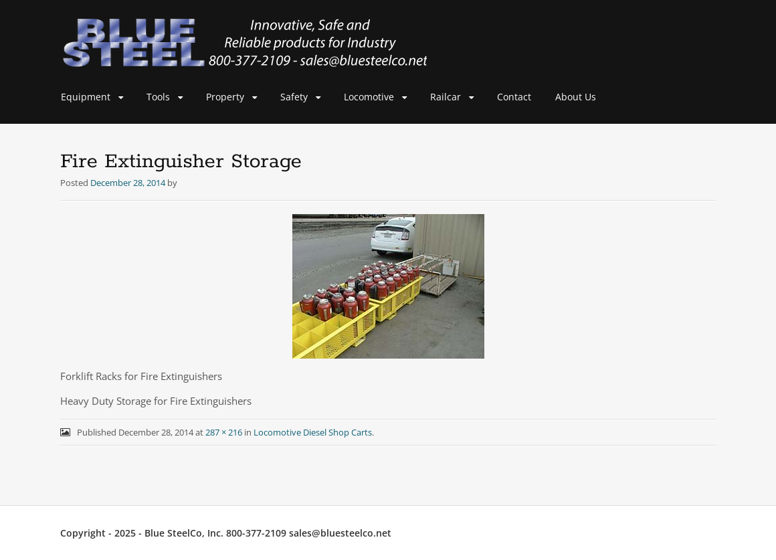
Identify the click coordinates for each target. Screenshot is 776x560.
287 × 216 (223, 432)
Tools (158, 96)
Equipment (85, 96)
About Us (575, 96)
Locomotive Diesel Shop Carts (313, 432)
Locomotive (369, 96)
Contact (514, 96)
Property (225, 96)
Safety (294, 96)
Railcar (445, 96)
